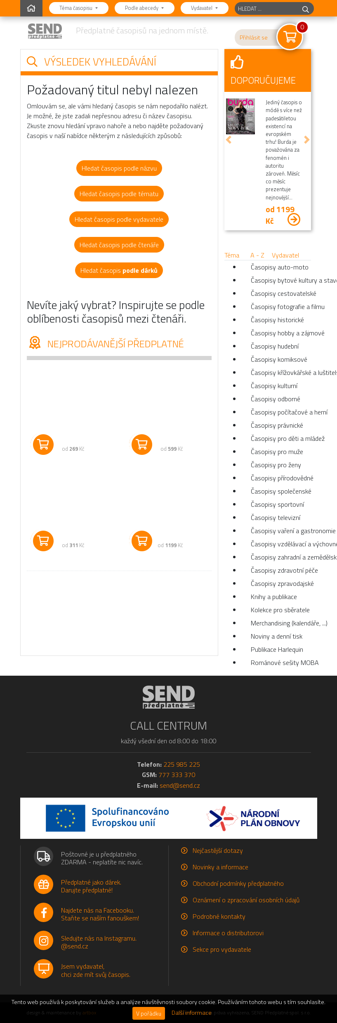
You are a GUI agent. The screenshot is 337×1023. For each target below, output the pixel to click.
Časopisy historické (277, 320)
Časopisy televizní (275, 517)
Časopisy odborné (275, 399)
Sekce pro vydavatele (222, 949)
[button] (228, 140)
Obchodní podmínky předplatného (238, 883)
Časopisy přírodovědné (281, 478)
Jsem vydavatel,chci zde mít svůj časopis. (95, 970)
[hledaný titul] (266, 8)
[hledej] (305, 8)
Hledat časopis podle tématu (119, 194)
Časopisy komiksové (279, 359)
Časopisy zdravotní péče (281, 570)
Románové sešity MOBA (281, 662)
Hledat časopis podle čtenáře (119, 245)
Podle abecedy (142, 8)
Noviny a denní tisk (276, 636)
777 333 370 (176, 775)
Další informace (192, 1012)
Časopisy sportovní (277, 504)
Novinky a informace (220, 867)
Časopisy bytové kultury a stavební (281, 280)
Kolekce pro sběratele (280, 610)
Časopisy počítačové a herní (281, 412)
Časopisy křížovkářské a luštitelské (281, 372)
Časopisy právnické (277, 425)
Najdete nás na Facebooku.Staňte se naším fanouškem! (100, 914)
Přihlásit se (254, 37)
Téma (231, 255)
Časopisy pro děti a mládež (281, 438)
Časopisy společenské (281, 491)
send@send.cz (180, 785)
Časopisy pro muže (277, 451)
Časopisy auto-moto (280, 267)
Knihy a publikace (274, 597)
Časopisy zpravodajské (281, 583)
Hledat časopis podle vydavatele (119, 219)
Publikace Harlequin (277, 649)
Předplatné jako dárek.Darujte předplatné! (91, 886)
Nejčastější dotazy (218, 850)
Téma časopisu (76, 8)
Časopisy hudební (275, 346)
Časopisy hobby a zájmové (281, 333)
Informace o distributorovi (228, 933)
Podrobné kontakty (219, 916)
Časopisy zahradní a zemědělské (281, 557)
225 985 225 (181, 764)
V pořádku (148, 1013)
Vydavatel (202, 8)
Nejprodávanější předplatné (105, 343)
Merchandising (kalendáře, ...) (281, 623)
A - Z (257, 255)
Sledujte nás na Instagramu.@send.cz (99, 942)
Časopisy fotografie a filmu (281, 306)
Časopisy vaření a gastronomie (281, 531)
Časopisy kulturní (274, 386)
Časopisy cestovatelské (281, 293)
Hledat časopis (119, 270)
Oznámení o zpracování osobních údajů (246, 900)
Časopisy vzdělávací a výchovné (281, 544)
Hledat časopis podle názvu (119, 168)
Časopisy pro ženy (276, 465)
